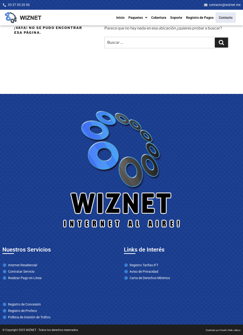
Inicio (123, 17)
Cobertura (161, 17)
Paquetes (140, 17)
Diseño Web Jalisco (230, 330)
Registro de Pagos (202, 17)
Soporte (179, 17)
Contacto (227, 17)
